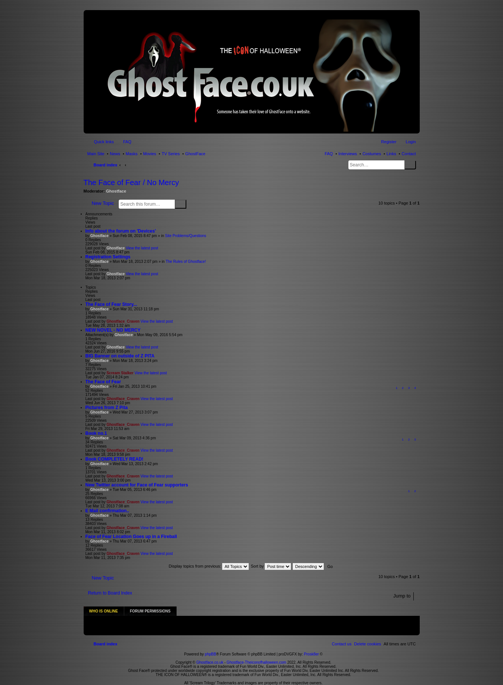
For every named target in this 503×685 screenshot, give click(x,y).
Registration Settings (108, 256)
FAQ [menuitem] (127, 141)
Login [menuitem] (411, 141)
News (115, 153)
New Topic (103, 203)
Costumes (372, 153)
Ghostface (116, 191)
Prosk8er (311, 646)
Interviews (347, 153)
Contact (409, 153)
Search (410, 164)
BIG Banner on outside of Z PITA (120, 356)
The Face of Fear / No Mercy (131, 182)
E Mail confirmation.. (107, 510)
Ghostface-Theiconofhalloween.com (256, 654)
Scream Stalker (119, 373)
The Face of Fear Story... (111, 304)
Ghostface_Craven (122, 321)
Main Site (96, 153)
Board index (106, 165)
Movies (149, 153)
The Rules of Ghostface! (186, 261)
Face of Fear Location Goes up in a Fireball (131, 536)
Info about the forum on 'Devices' (121, 231)
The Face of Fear (103, 381)
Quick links (104, 141)
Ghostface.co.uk (210, 654)
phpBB (210, 646)
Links (391, 153)
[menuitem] (367, 635)
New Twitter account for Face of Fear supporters (137, 485)
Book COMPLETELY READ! (114, 459)
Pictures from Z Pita (107, 407)
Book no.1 (96, 433)
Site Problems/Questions (185, 236)
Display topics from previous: (209, 566)
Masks (132, 153)
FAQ (329, 153)
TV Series (171, 153)
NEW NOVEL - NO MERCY (113, 330)
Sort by (271, 566)
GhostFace (195, 153)
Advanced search (191, 204)
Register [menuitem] (389, 141)
